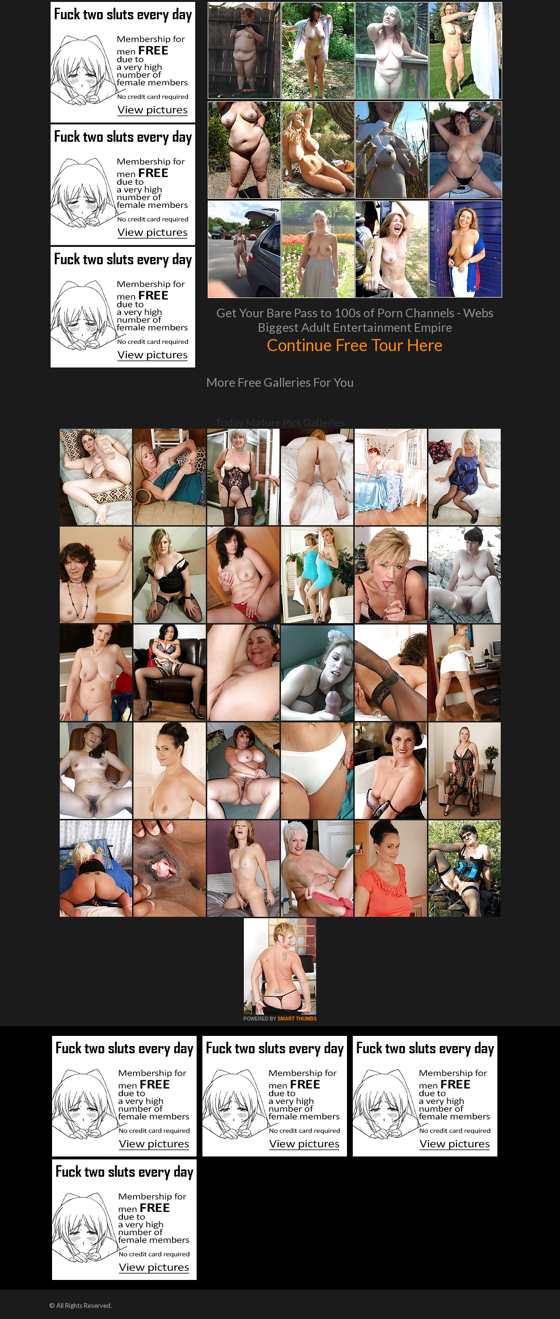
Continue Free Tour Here (355, 344)
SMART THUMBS (297, 1018)
